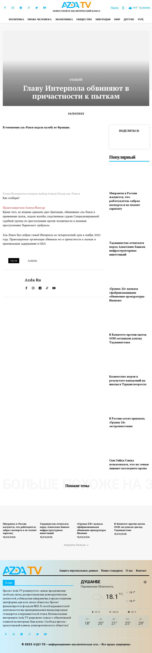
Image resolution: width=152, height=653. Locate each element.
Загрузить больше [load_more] (76, 545)
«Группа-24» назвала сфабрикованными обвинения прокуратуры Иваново (126, 294)
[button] (119, 8)
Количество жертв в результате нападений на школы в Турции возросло (127, 380)
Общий (76, 79)
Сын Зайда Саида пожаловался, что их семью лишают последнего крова (129, 464)
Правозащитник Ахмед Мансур (24, 207)
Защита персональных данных (78, 570)
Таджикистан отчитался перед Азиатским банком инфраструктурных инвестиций (127, 248)
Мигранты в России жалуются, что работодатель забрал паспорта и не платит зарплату (124, 200)
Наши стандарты (112, 570)
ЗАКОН (32, 260)
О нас (129, 570)
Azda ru (33, 280)
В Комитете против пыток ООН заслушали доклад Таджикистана (127, 338)
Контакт (141, 570)
